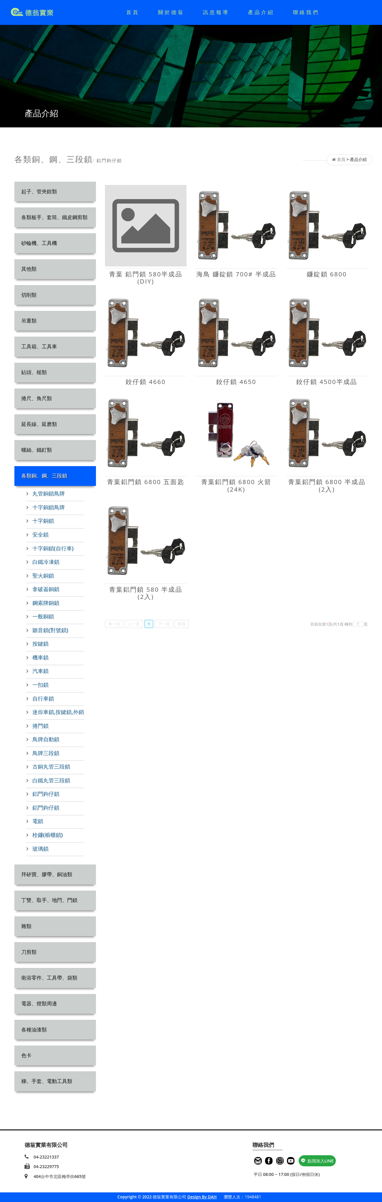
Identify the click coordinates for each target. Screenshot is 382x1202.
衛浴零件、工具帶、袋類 (49, 977)
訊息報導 (216, 12)
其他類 (29, 268)
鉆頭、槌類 (34, 372)
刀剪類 (29, 951)
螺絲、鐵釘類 (36, 449)
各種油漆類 (34, 1029)
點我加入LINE (317, 1161)
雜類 (26, 926)
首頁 (132, 12)
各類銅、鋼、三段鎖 (44, 475)
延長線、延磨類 (39, 424)
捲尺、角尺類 (36, 398)
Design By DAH (202, 1197)
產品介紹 (261, 12)
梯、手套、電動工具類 (46, 1081)
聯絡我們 (306, 12)
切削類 (29, 294)
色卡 (26, 1055)
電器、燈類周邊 (39, 1003)
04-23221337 (46, 1157)
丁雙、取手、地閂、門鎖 (49, 900)
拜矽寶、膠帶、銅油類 (46, 874)
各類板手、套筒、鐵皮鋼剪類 (54, 217)
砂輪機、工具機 (39, 243)
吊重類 (29, 320)
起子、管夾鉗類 (39, 191)
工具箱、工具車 (39, 346)
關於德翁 (171, 12)
